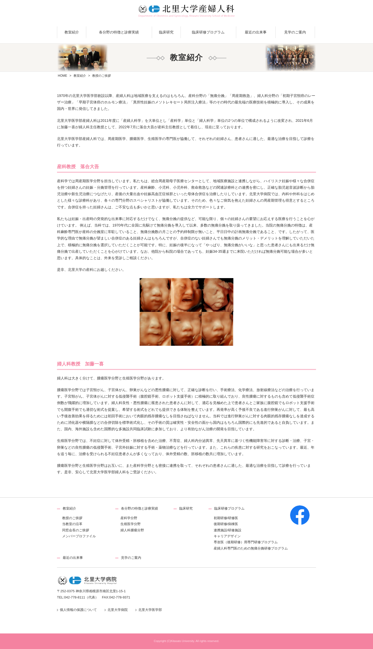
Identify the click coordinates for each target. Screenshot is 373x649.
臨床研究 (166, 32)
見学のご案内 (295, 32)
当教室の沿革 (72, 524)
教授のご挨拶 (72, 518)
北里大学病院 (117, 610)
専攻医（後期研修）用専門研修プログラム (246, 542)
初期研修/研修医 (226, 518)
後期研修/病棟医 (226, 524)
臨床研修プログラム (208, 32)
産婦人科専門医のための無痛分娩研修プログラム (251, 548)
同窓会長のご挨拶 (75, 530)
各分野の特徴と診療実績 (119, 32)
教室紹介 (71, 32)
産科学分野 (128, 518)
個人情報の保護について (78, 610)
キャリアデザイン (227, 536)
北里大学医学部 (150, 610)
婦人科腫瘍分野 (132, 530)
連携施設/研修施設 (228, 530)
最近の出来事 (256, 32)
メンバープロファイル (79, 536)
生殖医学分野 (130, 524)
